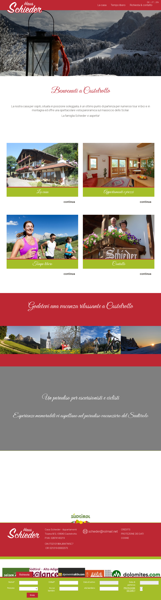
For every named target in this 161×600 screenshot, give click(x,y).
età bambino (89, 588)
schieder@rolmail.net (103, 531)
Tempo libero (118, 5)
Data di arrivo (89, 582)
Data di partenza (131, 583)
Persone (10, 588)
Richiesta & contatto (141, 5)
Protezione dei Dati (132, 533)
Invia (32, 595)
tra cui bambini (51, 589)
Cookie (125, 538)
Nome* (11, 582)
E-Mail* (52, 582)
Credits (125, 529)
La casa (102, 5)
